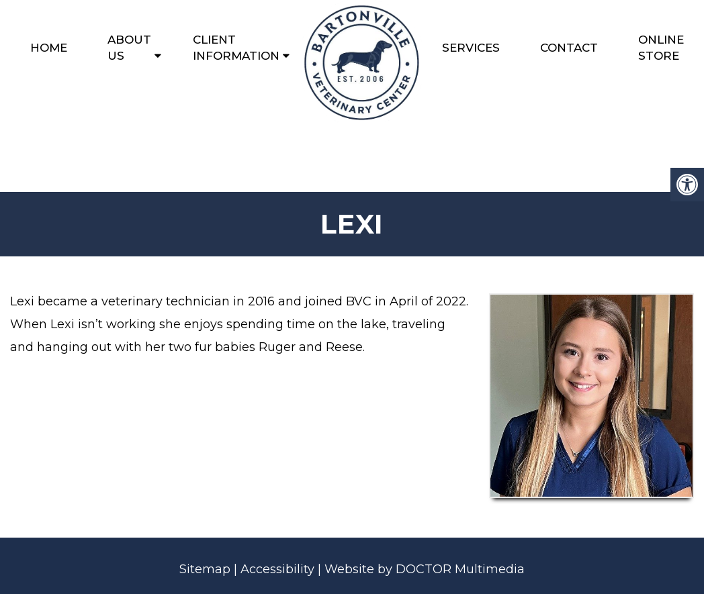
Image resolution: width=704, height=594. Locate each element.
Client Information (236, 47)
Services (471, 47)
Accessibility (277, 569)
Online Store (661, 47)
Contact (569, 47)
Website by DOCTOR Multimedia (424, 569)
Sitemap (204, 569)
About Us (129, 47)
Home (48, 47)
